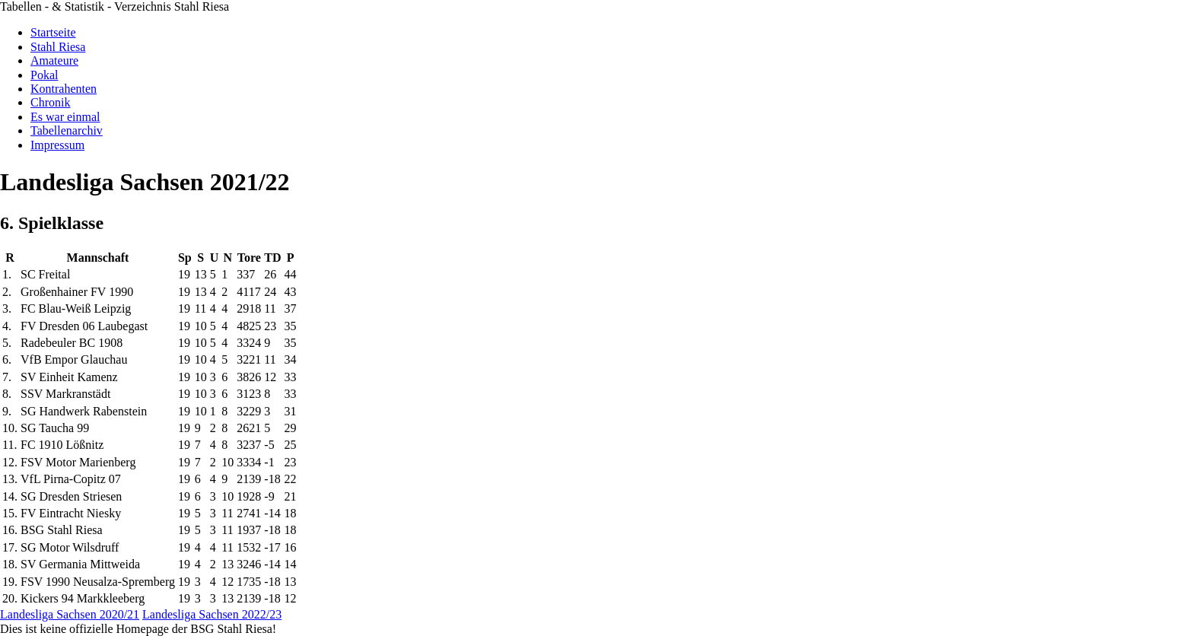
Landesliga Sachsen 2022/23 (212, 614)
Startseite (53, 32)
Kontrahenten (63, 88)
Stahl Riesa (57, 46)
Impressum (57, 144)
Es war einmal (65, 116)
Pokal (44, 74)
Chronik (50, 102)
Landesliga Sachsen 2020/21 (69, 614)
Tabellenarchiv (66, 130)
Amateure (54, 60)
